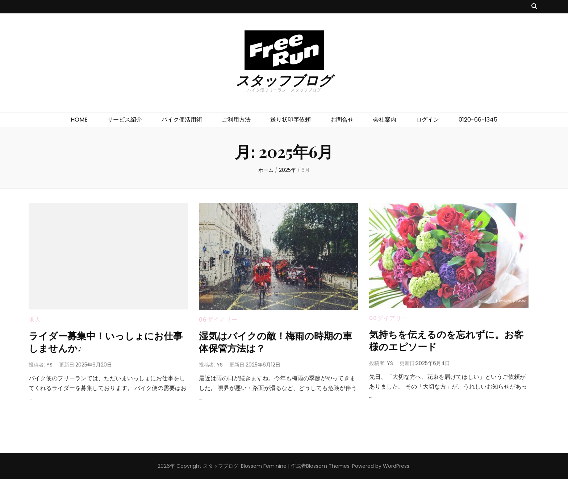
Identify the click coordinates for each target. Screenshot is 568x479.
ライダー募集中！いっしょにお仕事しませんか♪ (106, 341)
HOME (79, 119)
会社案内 (384, 119)
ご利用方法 (236, 119)
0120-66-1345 (478, 119)
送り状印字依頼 (290, 119)
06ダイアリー (218, 319)
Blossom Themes (328, 466)
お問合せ (342, 119)
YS (49, 364)
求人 (35, 319)
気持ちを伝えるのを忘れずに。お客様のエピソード (447, 340)
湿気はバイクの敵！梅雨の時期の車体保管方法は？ (276, 341)
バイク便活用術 (182, 119)
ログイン (427, 119)
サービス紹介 (124, 119)
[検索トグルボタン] (534, 7)
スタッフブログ (284, 80)
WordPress (396, 466)
